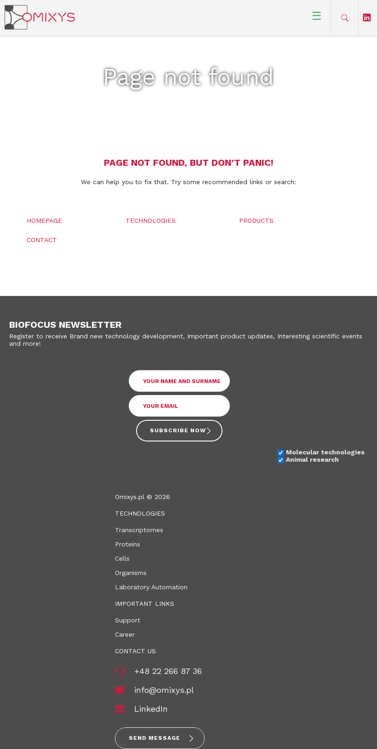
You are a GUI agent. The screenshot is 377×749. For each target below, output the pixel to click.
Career (125, 634)
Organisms (131, 572)
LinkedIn (151, 709)
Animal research (312, 459)
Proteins (127, 544)
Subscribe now (178, 430)
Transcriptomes (139, 530)
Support (127, 620)
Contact (42, 240)
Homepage (44, 220)
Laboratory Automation (151, 587)
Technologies (151, 220)
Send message (154, 738)
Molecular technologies (325, 452)
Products (256, 220)
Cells (122, 558)
